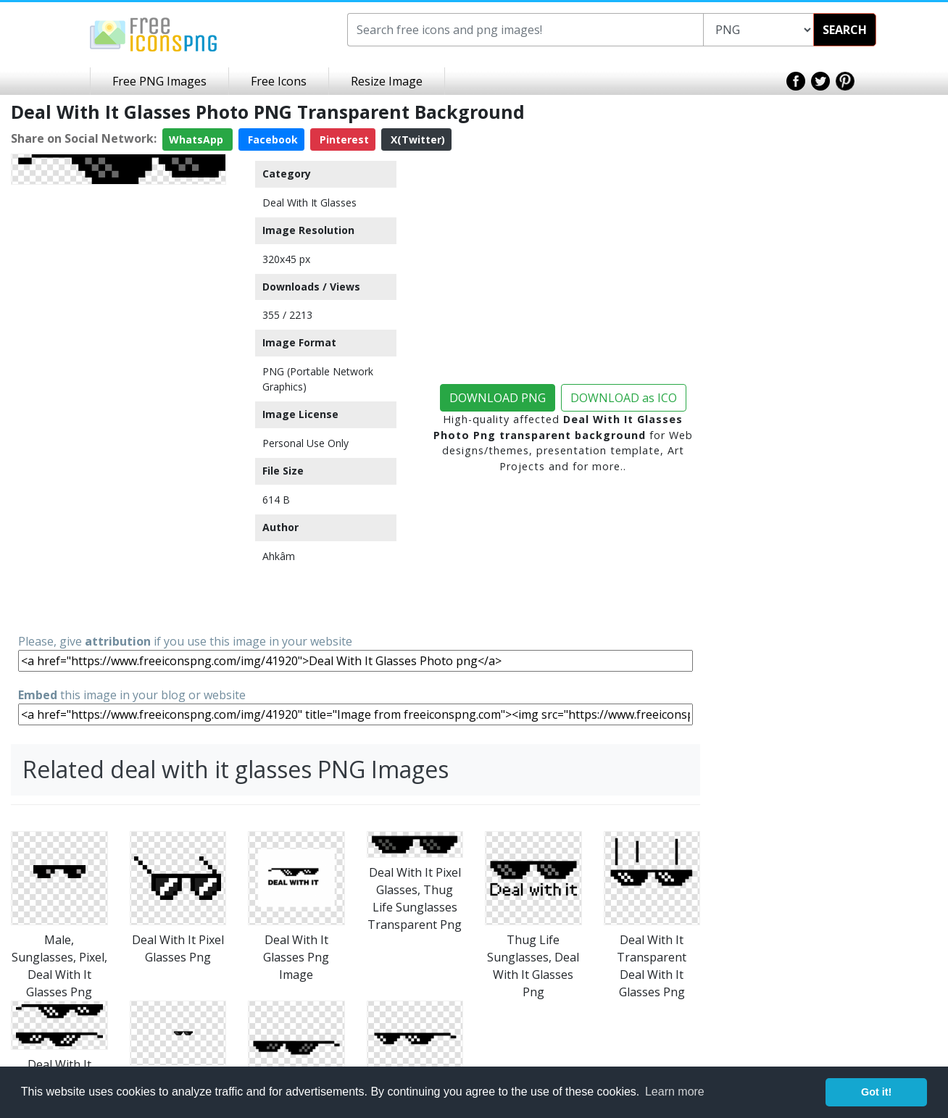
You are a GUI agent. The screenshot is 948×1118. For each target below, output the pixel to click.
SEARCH (845, 30)
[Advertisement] (118, 408)
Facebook (271, 139)
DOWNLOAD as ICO (623, 398)
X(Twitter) (416, 139)
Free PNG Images (159, 81)
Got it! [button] (876, 1092)
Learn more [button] (674, 1091)
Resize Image (387, 81)
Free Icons (279, 81)
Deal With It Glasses (309, 202)
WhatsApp (197, 139)
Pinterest (343, 139)
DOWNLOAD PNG (497, 398)
